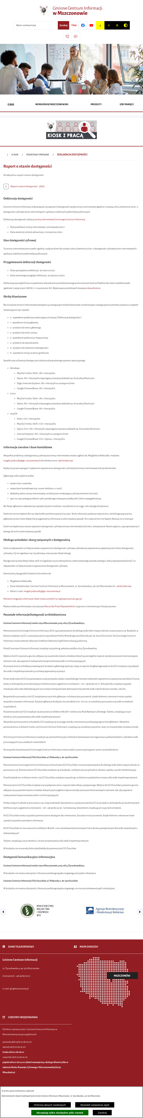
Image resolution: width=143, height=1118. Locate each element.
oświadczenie (93, 288)
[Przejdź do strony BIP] (74, 25)
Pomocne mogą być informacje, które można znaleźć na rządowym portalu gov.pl (42, 599)
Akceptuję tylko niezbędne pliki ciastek (59, 1112)
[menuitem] (11, 105)
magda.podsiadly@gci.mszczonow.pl (21, 460)
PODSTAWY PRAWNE (37, 154)
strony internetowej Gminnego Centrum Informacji (60, 219)
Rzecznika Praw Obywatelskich (59, 606)
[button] (3, 912)
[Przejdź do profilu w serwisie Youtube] (91, 25)
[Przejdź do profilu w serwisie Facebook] (83, 25)
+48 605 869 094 (65, 460)
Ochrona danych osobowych (50, 1104)
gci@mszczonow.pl (19, 988)
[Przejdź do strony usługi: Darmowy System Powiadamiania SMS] (76, 36)
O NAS (14, 154)
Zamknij (102, 1112)
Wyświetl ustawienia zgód (94, 1104)
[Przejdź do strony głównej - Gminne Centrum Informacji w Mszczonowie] (71, 11)
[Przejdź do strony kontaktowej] (67, 36)
